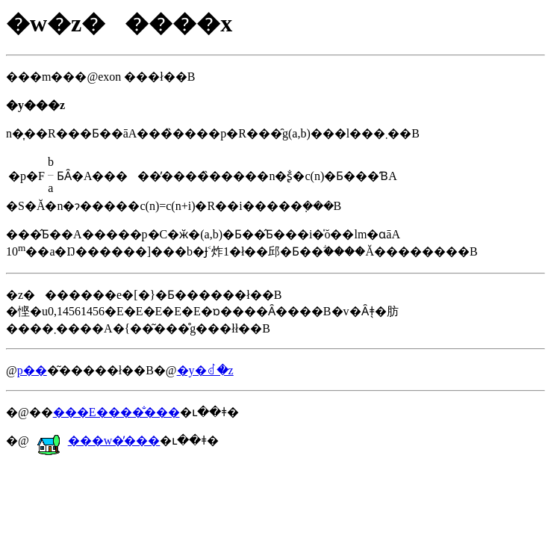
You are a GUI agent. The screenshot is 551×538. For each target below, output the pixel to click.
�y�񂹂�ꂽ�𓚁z (205, 370)
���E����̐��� (116, 412)
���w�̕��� (99, 440)
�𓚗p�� (32, 370)
